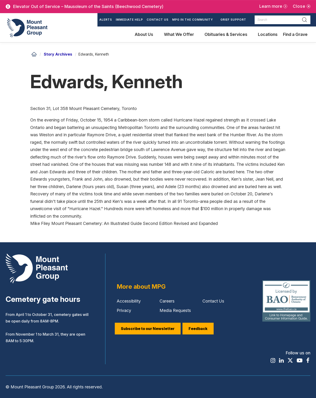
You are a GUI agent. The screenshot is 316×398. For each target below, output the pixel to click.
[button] (194, 20)
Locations (268, 34)
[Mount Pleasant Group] (27, 27)
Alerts (105, 19)
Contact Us (157, 19)
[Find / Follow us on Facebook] (307, 360)
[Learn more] (273, 6)
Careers (167, 301)
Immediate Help (129, 19)
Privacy (124, 310)
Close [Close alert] (299, 6)
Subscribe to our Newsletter (148, 328)
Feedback (198, 328)
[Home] (34, 54)
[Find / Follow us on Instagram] (272, 360)
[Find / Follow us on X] (290, 360)
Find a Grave (295, 37)
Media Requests (175, 310)
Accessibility (129, 301)
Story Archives (58, 54)
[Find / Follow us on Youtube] (299, 360)
